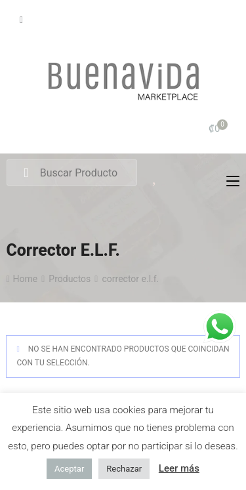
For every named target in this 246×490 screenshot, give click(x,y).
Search (26, 173)
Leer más (179, 468)
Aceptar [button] (69, 469)
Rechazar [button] (124, 469)
